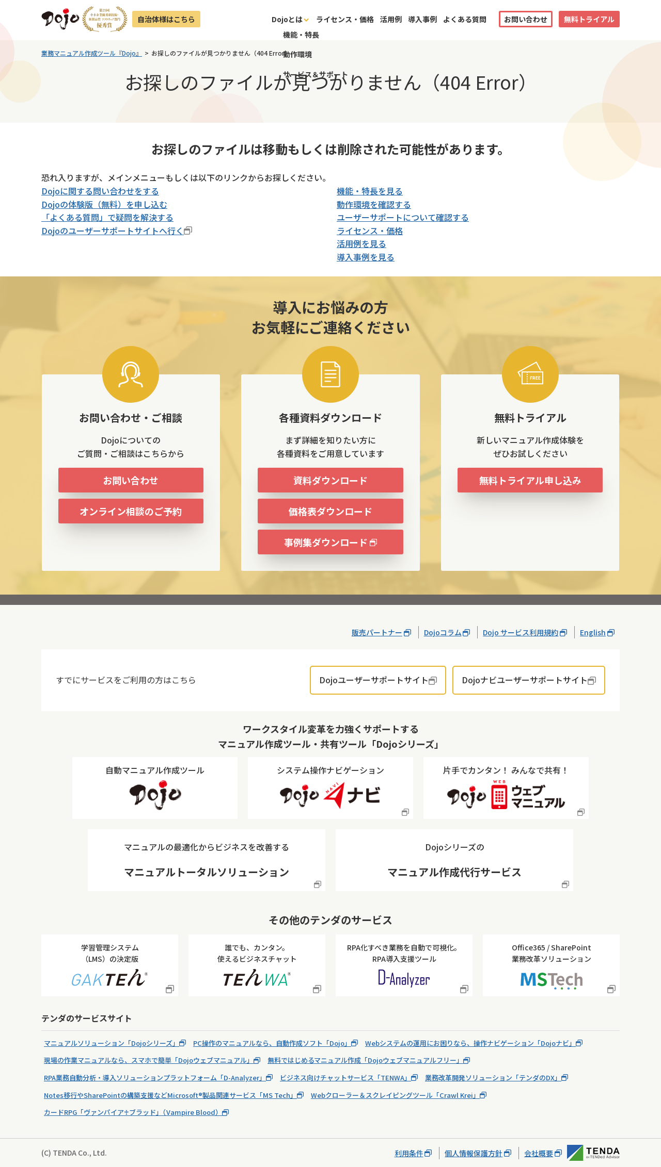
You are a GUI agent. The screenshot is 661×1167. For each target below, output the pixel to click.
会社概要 (538, 1153)
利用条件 (409, 1153)
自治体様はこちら (166, 19)
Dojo (60, 19)
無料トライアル (589, 19)
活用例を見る (361, 243)
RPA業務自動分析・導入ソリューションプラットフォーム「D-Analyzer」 (155, 1077)
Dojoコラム (443, 632)
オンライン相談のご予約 (131, 511)
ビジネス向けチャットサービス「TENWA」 (345, 1077)
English (593, 632)
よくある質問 (464, 19)
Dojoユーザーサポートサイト (374, 679)
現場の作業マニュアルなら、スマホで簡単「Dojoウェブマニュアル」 (149, 1060)
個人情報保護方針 (473, 1153)
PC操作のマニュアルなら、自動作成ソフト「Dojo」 (272, 1043)
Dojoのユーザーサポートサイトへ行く (112, 230)
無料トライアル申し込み (530, 480)
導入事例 (422, 19)
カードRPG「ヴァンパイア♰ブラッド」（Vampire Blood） (133, 1112)
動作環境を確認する (374, 204)
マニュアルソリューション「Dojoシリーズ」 (111, 1043)
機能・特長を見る (370, 191)
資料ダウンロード (330, 480)
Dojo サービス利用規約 (520, 632)
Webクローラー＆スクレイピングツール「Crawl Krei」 (395, 1095)
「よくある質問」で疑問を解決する (107, 217)
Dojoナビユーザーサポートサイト (525, 679)
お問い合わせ (525, 19)
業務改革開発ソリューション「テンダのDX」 (493, 1077)
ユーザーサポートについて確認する (403, 217)
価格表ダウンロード (330, 511)
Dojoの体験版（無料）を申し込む (104, 204)
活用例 (391, 19)
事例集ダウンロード (326, 542)
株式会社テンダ (593, 1153)
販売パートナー (377, 632)
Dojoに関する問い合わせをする (100, 191)
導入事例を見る (366, 257)
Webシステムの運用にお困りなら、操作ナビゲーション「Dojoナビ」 (470, 1043)
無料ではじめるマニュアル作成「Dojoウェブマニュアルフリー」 (365, 1060)
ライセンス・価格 (345, 19)
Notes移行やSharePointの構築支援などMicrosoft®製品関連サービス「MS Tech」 (170, 1095)
